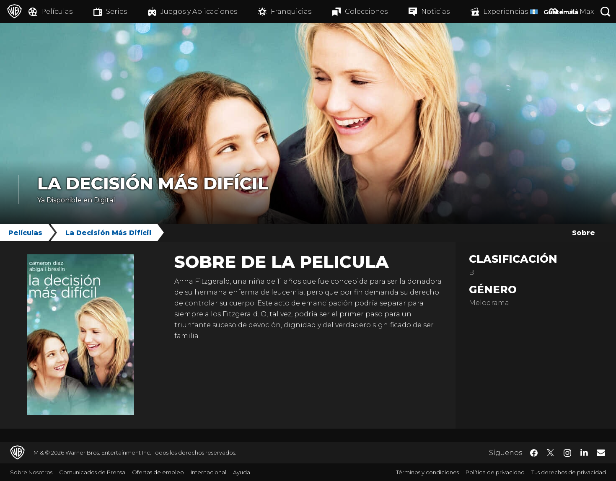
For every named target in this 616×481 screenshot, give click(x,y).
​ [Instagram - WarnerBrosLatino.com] (567, 453)
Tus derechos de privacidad (568, 472)
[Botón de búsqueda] (605, 11)
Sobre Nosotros (31, 472)
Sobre (583, 233)
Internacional (208, 472)
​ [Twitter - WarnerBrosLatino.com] (551, 453)
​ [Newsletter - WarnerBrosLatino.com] (601, 452)
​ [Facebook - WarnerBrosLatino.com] (534, 453)
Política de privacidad (495, 472)
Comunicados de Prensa (92, 472)
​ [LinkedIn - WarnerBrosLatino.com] (584, 452)
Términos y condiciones (427, 472)
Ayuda (241, 472)
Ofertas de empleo (158, 472)
